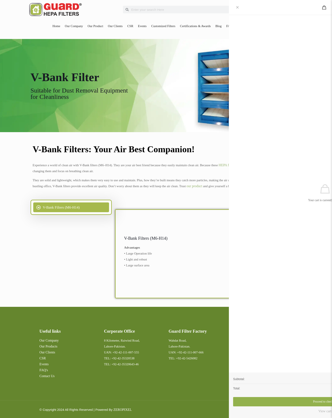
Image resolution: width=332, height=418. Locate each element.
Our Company (74, 26)
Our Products (48, 346)
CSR (130, 26)
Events (142, 26)
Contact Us (244, 26)
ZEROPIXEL (122, 409)
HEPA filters (227, 165)
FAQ (229, 26)
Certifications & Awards (195, 26)
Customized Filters (163, 26)
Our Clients (115, 26)
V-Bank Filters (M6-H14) (145, 238)
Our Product (95, 26)
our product (194, 186)
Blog (218, 26)
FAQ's (43, 370)
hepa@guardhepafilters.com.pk (254, 370)
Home (56, 26)
